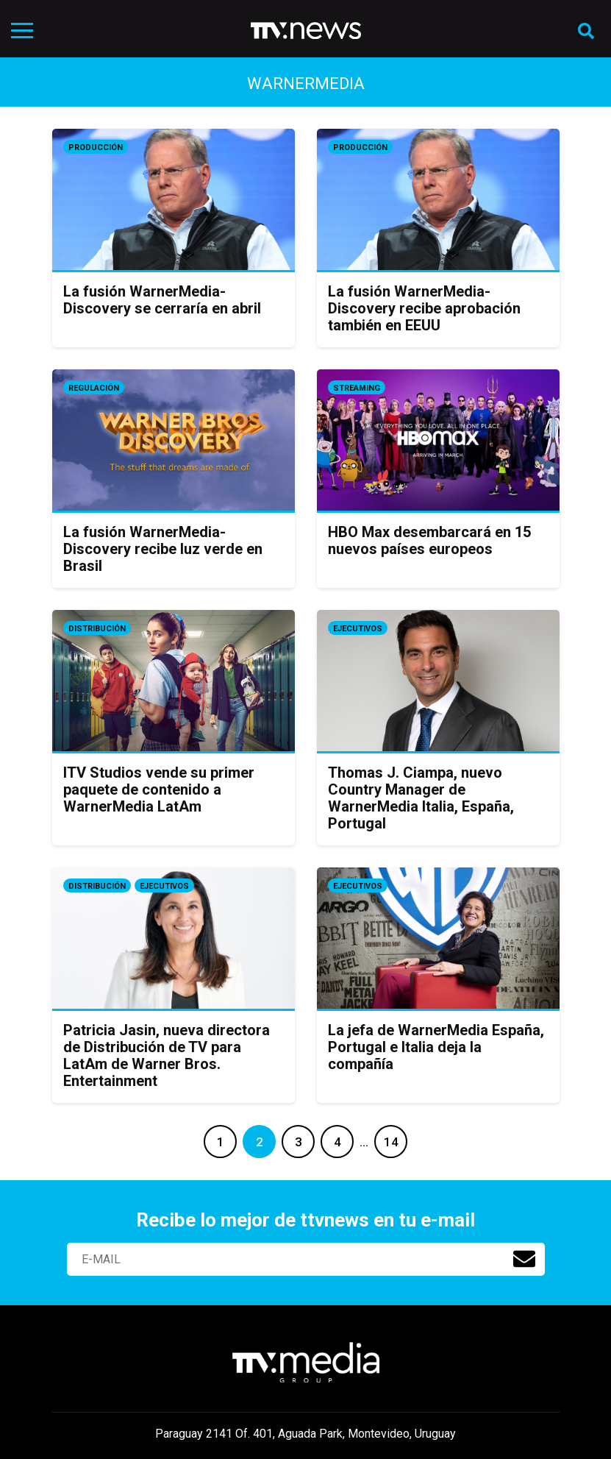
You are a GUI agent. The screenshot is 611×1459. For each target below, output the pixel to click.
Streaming (356, 388)
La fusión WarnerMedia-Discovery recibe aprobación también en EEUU (424, 308)
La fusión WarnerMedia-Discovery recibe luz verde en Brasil (162, 549)
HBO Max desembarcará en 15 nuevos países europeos (429, 540)
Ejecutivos (357, 628)
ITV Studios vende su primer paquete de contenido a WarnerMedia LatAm (158, 789)
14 (391, 1142)
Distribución (97, 628)
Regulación (93, 388)
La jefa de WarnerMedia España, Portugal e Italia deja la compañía (436, 1047)
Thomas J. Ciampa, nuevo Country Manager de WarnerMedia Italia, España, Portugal (421, 798)
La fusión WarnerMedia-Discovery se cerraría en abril (162, 300)
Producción (95, 147)
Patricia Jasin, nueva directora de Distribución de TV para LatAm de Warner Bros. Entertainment (166, 1055)
